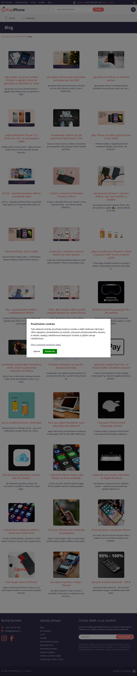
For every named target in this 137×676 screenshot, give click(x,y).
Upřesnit (36, 351)
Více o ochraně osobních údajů (46, 344)
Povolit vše (50, 351)
